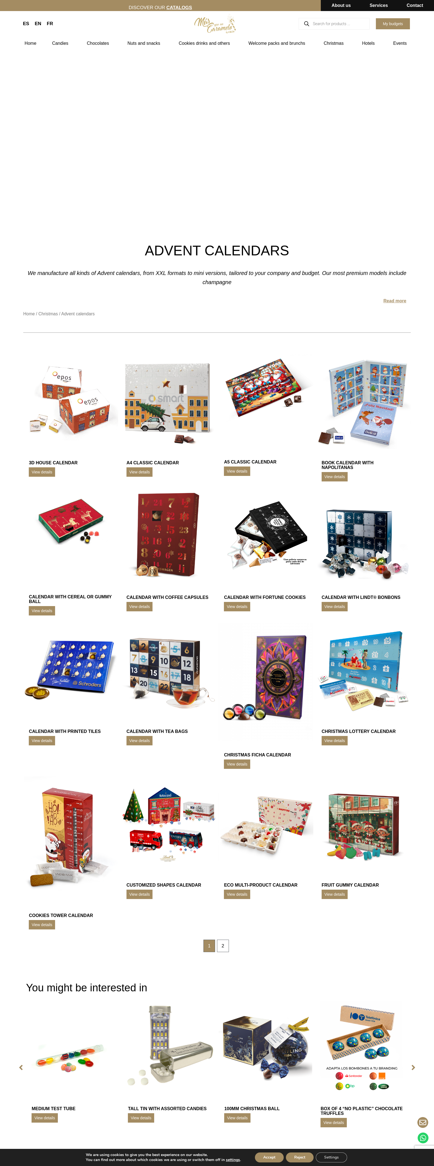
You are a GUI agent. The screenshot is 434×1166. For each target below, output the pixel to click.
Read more (394, 300)
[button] (20, 1067)
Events (401, 43)
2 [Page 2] (223, 945)
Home (31, 43)
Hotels (369, 43)
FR (50, 23)
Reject (299, 1157)
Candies (61, 43)
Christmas (335, 43)
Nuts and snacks (145, 43)
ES (26, 23)
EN (38, 23)
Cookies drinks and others (206, 43)
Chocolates (99, 43)
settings (233, 1159)
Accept (269, 1157)
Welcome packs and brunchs (278, 43)
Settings (331, 1157)
